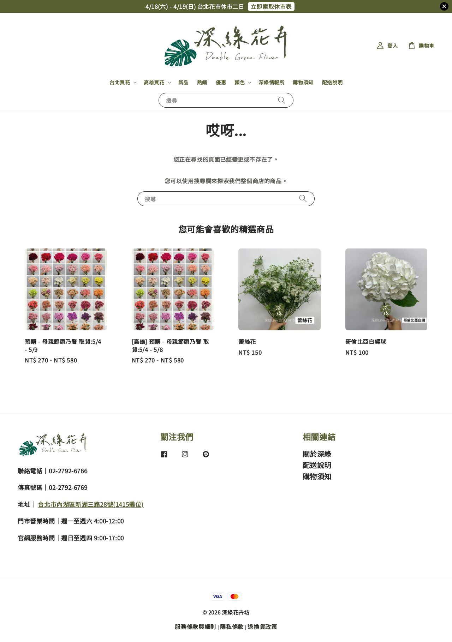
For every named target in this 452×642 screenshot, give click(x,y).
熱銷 (202, 82)
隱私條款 (232, 626)
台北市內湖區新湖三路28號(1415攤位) (91, 504)
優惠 (221, 82)
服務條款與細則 (195, 626)
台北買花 (119, 82)
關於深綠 (317, 454)
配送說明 (332, 82)
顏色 (239, 82)
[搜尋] (281, 100)
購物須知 (303, 82)
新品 (183, 82)
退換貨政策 (262, 626)
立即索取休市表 (271, 6)
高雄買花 (154, 82)
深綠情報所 (271, 82)
